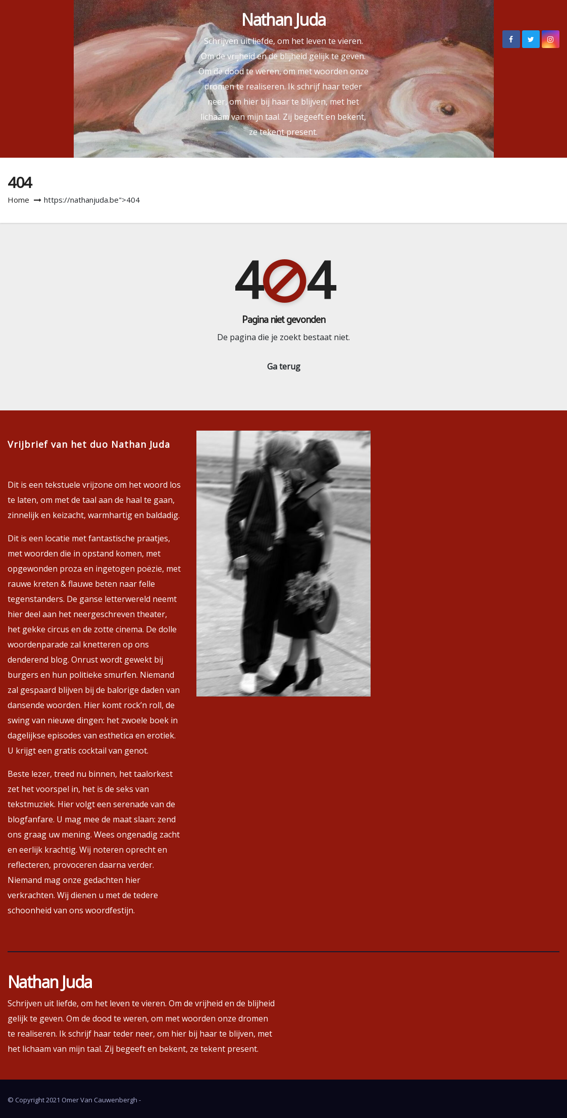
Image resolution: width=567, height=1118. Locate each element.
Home (18, 200)
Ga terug (283, 366)
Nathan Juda (283, 19)
